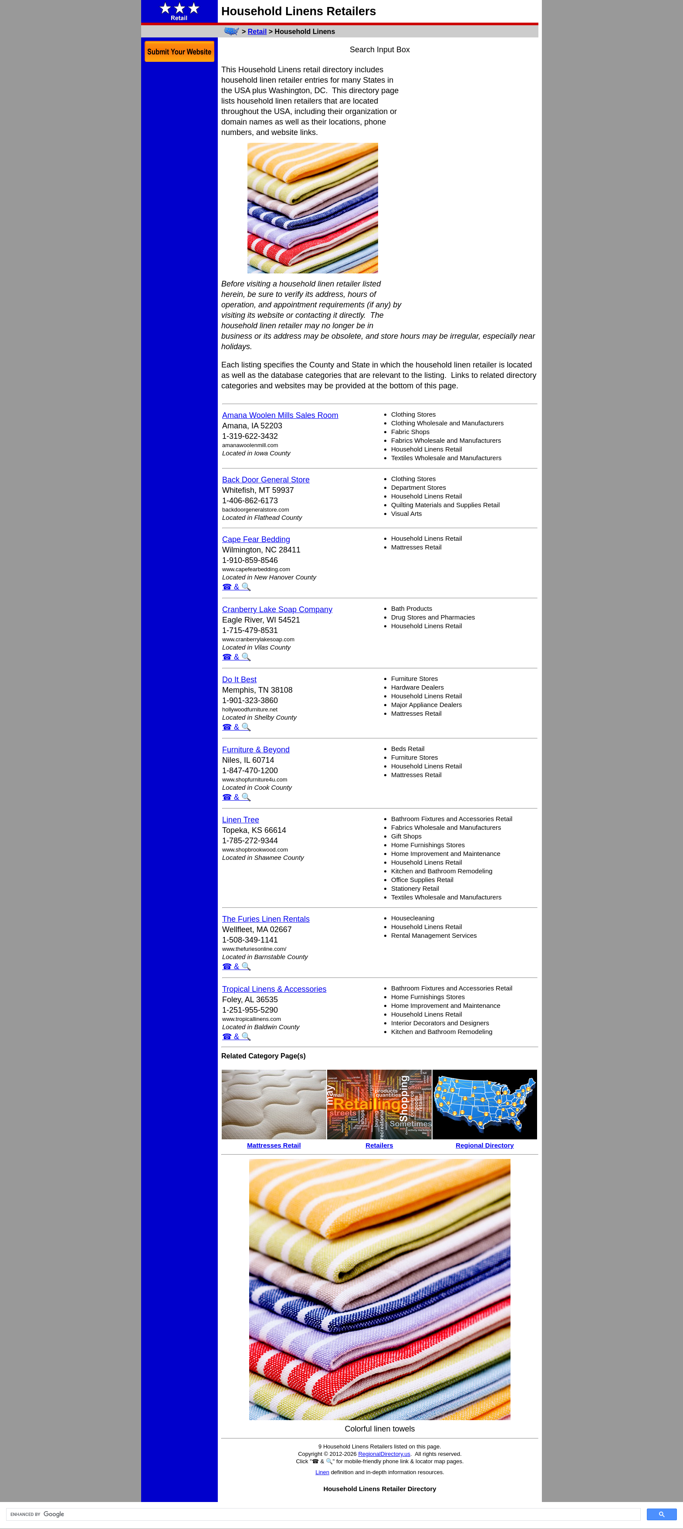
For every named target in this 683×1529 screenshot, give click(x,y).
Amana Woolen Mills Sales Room (280, 415)
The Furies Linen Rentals (266, 919)
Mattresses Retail (274, 1145)
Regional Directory (485, 1145)
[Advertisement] (473, 195)
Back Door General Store (266, 479)
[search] (322, 1515)
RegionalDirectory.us (384, 1454)
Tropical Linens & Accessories (274, 989)
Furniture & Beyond (256, 749)
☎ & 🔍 (236, 587)
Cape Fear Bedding (256, 539)
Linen (322, 1472)
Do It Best (239, 679)
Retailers (379, 1145)
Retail (257, 31)
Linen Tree (240, 819)
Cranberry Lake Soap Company (277, 609)
